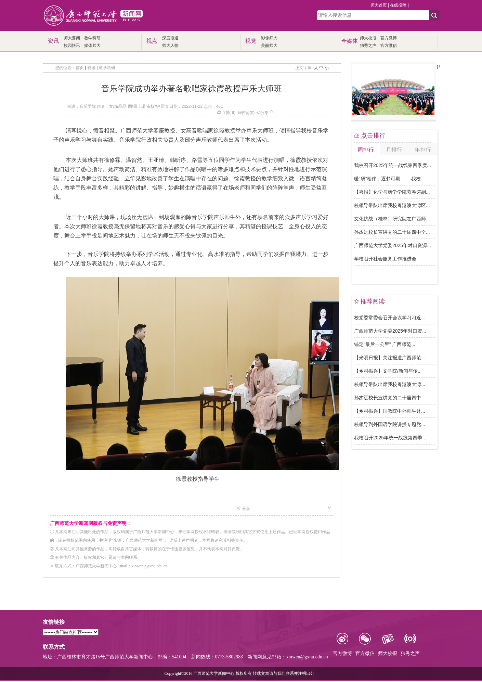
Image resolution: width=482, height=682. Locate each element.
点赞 (223, 112)
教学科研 (92, 38)
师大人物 (170, 45)
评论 (243, 113)
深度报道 (170, 38)
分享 (262, 113)
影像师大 (269, 38)
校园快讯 (72, 45)
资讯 (91, 67)
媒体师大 (92, 45)
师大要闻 (72, 38)
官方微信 (388, 45)
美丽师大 (269, 45)
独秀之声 (368, 45)
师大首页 (378, 5)
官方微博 (388, 38)
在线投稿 (398, 5)
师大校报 (368, 38)
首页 (80, 67)
